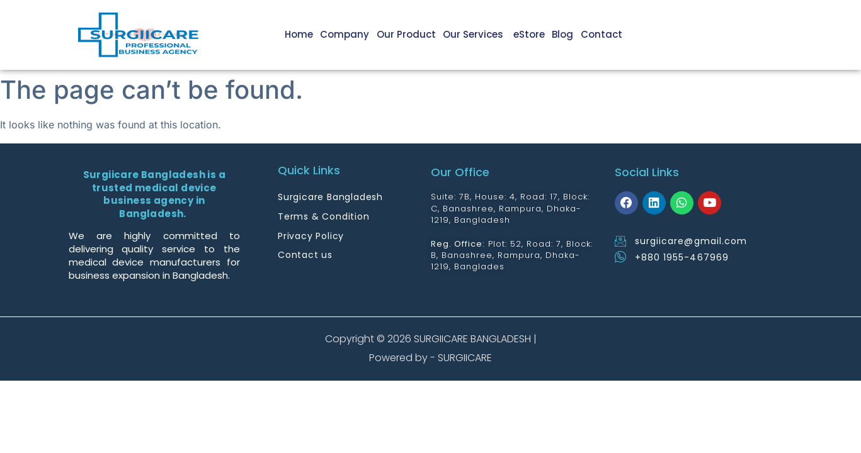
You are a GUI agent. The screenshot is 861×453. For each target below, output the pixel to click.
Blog (564, 34)
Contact (602, 34)
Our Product (410, 34)
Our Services (478, 34)
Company (350, 34)
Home (305, 34)
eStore (531, 34)
